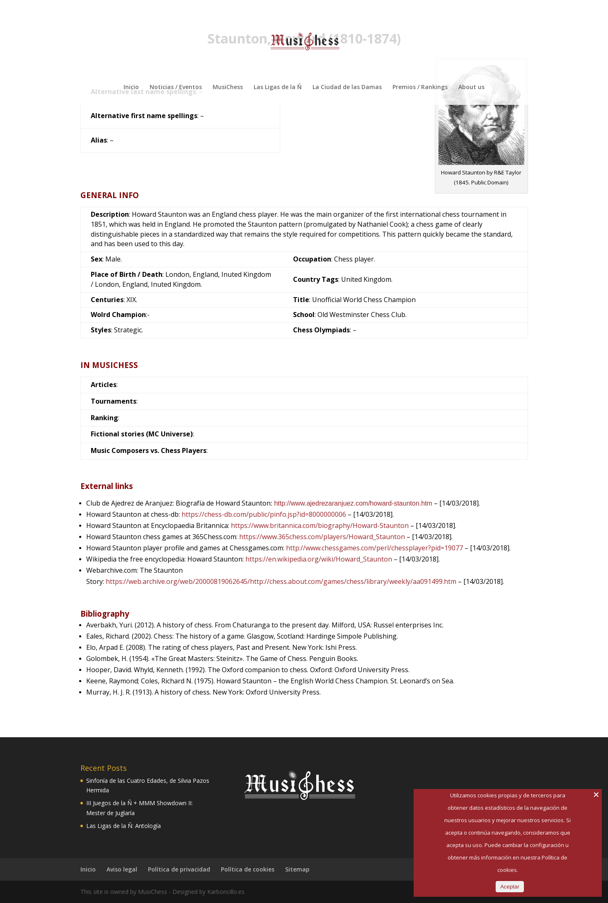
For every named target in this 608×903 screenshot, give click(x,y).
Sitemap (297, 869)
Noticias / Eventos (176, 87)
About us (471, 87)
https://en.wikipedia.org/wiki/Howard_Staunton (318, 559)
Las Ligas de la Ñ (278, 87)
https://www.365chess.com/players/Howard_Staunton (322, 536)
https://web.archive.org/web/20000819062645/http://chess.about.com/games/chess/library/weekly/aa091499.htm (281, 581)
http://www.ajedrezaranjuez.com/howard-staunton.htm (353, 503)
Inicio (131, 87)
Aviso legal (122, 869)
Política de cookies (247, 869)
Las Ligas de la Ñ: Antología (123, 826)
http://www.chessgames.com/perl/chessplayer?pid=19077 (374, 547)
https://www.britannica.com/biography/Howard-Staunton (320, 525)
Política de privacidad (179, 869)
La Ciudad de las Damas (347, 87)
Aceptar (509, 887)
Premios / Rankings (420, 87)
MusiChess (228, 87)
